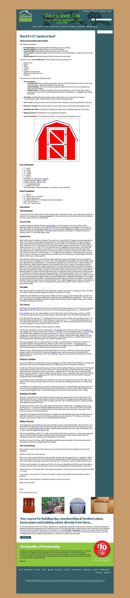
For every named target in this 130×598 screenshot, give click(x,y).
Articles (40, 26)
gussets (46, 179)
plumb (59, 330)
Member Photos (92, 26)
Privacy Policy (76, 570)
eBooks (50, 570)
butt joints (39, 428)
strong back (28, 299)
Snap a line (23, 310)
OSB (37, 180)
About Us (107, 572)
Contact (67, 570)
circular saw (24, 335)
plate (43, 292)
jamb (69, 457)
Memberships (104, 570)
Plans (46, 26)
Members (103, 11)
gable (54, 352)
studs (77, 291)
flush (68, 227)
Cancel (95, 570)
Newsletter (81, 26)
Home (34, 26)
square (66, 296)
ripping (26, 425)
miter (91, 332)
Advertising (87, 570)
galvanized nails (80, 344)
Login (110, 11)
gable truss (42, 375)
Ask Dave (86, 11)
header (78, 406)
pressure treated (45, 216)
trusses (33, 308)
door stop (36, 461)
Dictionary (63, 26)
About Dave (32, 492)
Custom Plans (54, 26)
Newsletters (29, 570)
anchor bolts (51, 225)
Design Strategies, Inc (97, 581)
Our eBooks (72, 26)
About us (94, 11)
